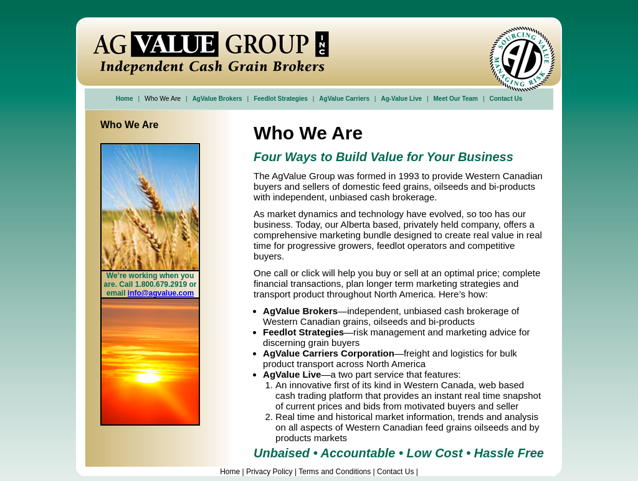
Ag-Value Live (401, 98)
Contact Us (505, 98)
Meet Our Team (456, 98)
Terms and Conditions (334, 471)
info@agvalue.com (161, 293)
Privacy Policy (269, 471)
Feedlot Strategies (281, 98)
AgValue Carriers (344, 98)
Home (124, 98)
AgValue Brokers (217, 98)
